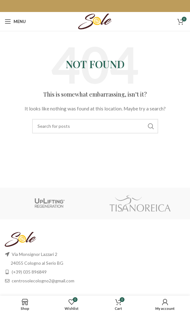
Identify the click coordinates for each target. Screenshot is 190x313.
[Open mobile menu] (15, 21)
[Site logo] (95, 21)
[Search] (95, 126)
